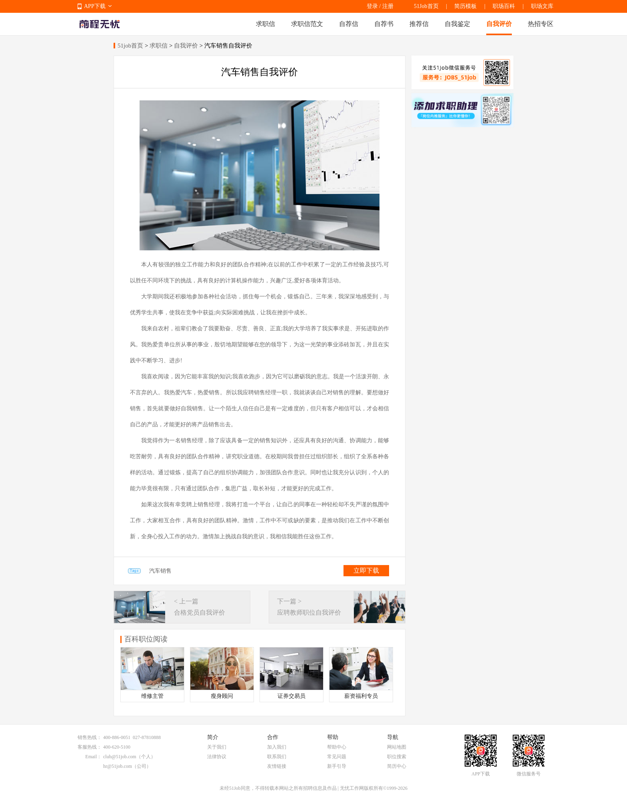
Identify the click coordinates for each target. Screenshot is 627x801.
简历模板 (465, 6)
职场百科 (504, 6)
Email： (93, 756)
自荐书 (383, 23)
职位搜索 (396, 756)
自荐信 (348, 23)
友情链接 (276, 766)
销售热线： (90, 737)
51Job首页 (426, 6)
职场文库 (542, 6)
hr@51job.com (117, 766)
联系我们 (276, 756)
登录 (372, 6)
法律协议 (216, 756)
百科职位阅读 (146, 639)
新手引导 (336, 766)
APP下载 (95, 6)
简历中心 (396, 766)
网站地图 (396, 747)
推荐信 (419, 23)
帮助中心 (336, 747)
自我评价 (499, 23)
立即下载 (366, 570)
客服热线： (90, 747)
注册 (387, 6)
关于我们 (216, 747)
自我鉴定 (457, 23)
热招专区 (540, 23)
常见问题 (336, 756)
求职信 (265, 23)
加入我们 (276, 747)
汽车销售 (160, 571)
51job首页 (130, 45)
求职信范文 (307, 23)
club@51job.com (119, 756)
